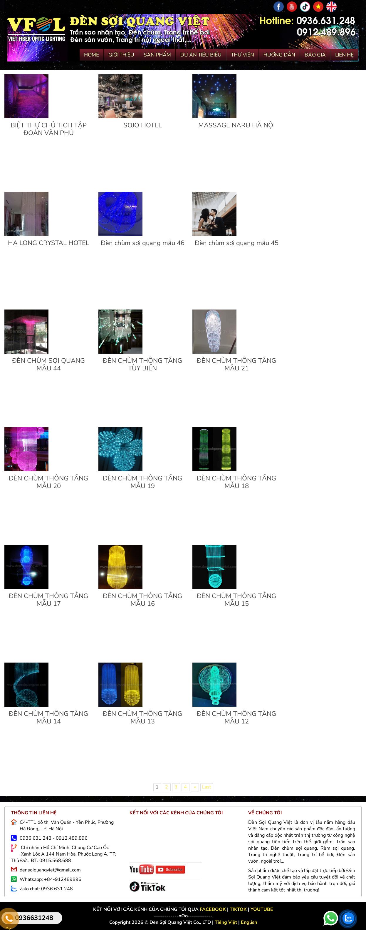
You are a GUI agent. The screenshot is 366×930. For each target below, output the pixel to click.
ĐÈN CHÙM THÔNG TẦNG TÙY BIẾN (142, 364)
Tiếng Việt (226, 922)
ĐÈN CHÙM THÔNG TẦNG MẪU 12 (236, 717)
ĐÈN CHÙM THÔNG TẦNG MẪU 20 (48, 482)
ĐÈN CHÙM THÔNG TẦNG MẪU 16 (142, 600)
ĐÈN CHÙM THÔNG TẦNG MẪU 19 (142, 482)
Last (206, 787)
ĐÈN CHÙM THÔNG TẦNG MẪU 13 (142, 717)
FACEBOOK (213, 909)
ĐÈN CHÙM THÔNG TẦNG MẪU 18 (236, 482)
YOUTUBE (262, 909)
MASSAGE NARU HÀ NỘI (236, 125)
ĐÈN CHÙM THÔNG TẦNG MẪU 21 (236, 364)
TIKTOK (238, 909)
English (249, 922)
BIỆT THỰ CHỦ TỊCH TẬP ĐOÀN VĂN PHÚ (49, 129)
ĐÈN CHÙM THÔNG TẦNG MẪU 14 (48, 717)
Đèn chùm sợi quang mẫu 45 (236, 243)
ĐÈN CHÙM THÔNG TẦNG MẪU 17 (48, 600)
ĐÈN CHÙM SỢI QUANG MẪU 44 (48, 364)
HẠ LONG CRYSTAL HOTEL (48, 243)
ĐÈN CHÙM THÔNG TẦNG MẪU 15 (236, 600)
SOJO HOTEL (142, 125)
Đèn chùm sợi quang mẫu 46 (142, 243)
